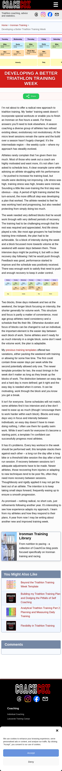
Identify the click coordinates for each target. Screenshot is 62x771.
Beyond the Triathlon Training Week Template (37, 584)
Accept (31, 753)
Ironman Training (18, 25)
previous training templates (21, 350)
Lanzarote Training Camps (18, 719)
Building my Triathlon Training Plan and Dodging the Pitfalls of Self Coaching (40, 598)
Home (5, 25)
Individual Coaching (15, 714)
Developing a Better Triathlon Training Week (31, 78)
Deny (31, 761)
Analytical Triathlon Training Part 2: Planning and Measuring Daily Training (41, 612)
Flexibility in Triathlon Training (38, 625)
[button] (57, 730)
